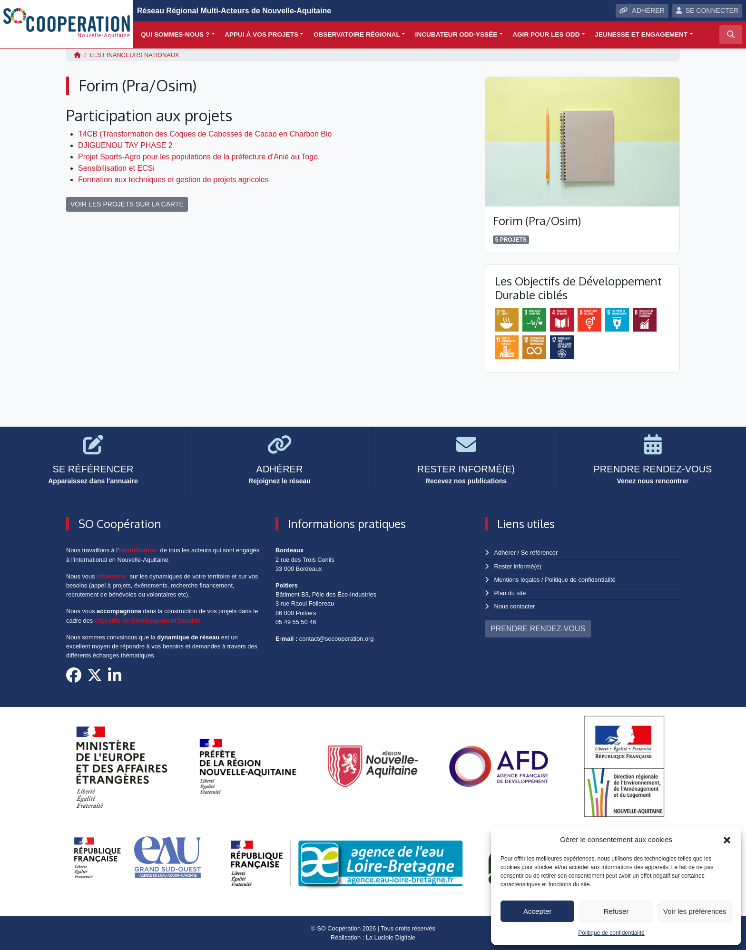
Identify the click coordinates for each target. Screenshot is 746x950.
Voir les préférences (694, 911)
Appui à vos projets (261, 34)
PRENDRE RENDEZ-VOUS (538, 629)
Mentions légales (517, 579)
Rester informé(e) (518, 566)
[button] (727, 839)
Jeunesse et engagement (641, 34)
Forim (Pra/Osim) (537, 220)
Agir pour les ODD (545, 34)
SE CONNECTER (707, 10)
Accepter (537, 911)
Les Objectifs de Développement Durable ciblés (578, 288)
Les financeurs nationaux (134, 55)
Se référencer (539, 552)
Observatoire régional (357, 34)
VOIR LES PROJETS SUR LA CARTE (127, 204)
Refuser (616, 911)
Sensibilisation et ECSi (116, 168)
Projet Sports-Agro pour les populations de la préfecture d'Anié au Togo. (199, 157)
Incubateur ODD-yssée (456, 34)
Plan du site (510, 593)
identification (138, 550)
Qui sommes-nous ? (175, 34)
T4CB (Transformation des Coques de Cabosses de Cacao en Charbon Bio (205, 134)
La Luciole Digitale (391, 937)
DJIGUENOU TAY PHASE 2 (125, 145)
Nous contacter (514, 606)
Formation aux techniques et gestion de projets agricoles (173, 180)
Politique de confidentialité (611, 933)
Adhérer (505, 552)
